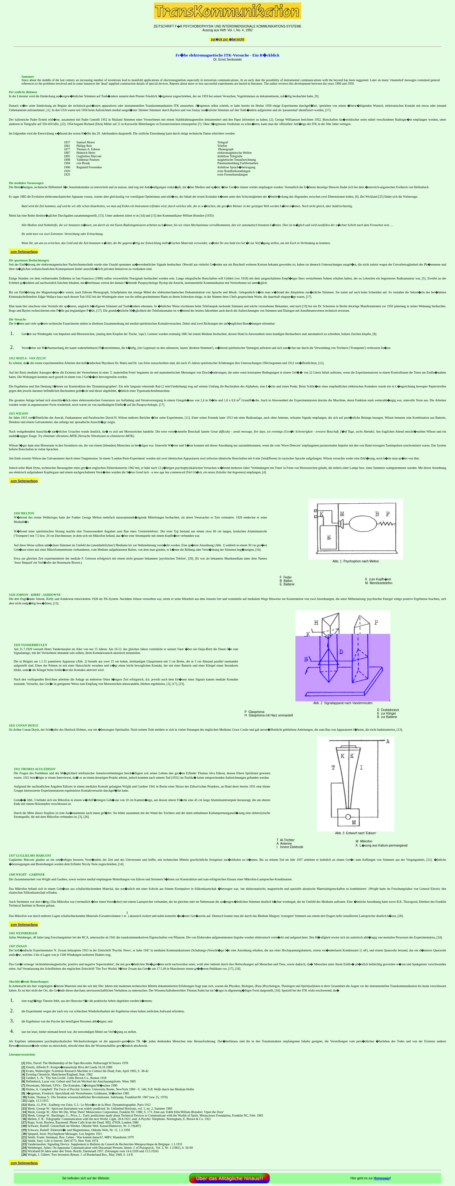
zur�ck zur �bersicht (227, 39)
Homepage (382, 1178)
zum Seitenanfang (24, 252)
